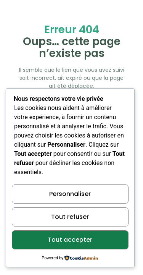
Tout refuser (70, 216)
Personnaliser (70, 193)
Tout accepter (70, 239)
